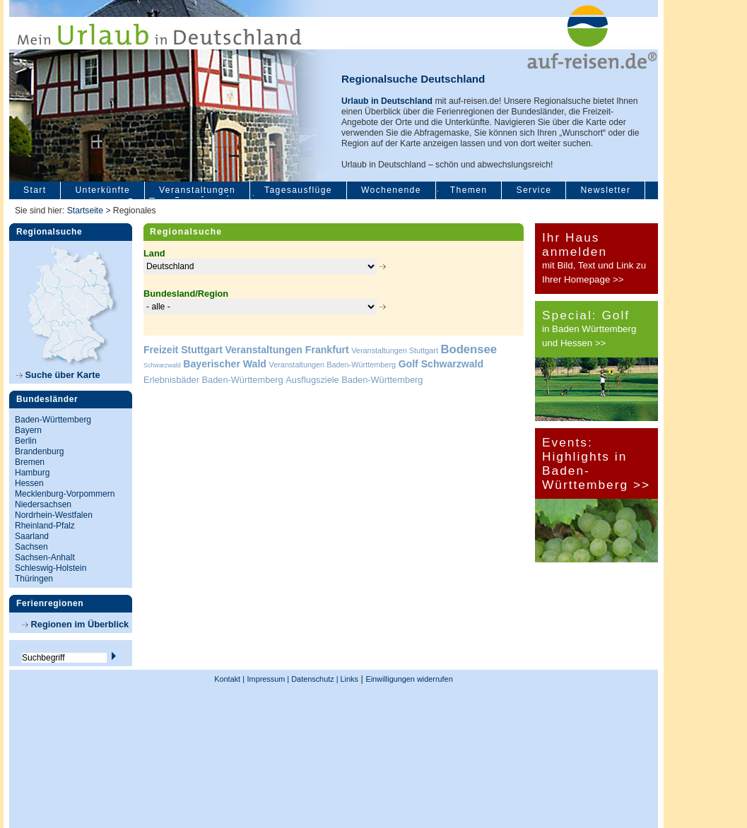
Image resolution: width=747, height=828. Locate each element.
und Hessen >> (574, 343)
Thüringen (34, 579)
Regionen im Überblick (75, 624)
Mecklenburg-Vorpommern (64, 494)
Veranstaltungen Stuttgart (394, 350)
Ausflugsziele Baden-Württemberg (354, 379)
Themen (469, 190)
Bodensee (469, 349)
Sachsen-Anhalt (45, 557)
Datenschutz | (313, 679)
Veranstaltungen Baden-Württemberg (332, 364)
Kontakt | (229, 679)
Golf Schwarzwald (441, 363)
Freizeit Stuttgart (183, 349)
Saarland (32, 536)
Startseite (85, 210)
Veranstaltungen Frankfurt (286, 349)
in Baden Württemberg (589, 329)
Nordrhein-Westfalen (54, 515)
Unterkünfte (102, 190)
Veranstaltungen (197, 190)
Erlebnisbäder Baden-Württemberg (213, 379)
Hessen (29, 483)
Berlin (26, 441)
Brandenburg (39, 451)
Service (533, 190)
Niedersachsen (43, 504)
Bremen (30, 462)
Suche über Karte (58, 374)
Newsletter (605, 190)
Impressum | (268, 679)
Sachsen (31, 547)
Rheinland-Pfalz (45, 526)
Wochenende (391, 190)
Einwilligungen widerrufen (408, 679)
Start (34, 190)
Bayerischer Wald (224, 363)
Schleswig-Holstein (50, 568)
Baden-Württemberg (53, 420)
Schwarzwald (162, 365)
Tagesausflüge (298, 190)
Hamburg (32, 473)
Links (348, 679)
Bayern (28, 430)
